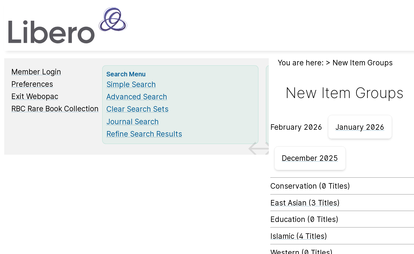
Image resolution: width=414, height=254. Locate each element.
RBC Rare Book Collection (55, 108)
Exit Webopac (34, 96)
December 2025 (310, 158)
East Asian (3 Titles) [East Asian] (305, 202)
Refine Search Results (144, 133)
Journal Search (132, 121)
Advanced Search (136, 96)
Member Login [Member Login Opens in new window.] (36, 71)
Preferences (32, 84)
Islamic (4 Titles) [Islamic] (298, 236)
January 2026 (359, 127)
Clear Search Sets (137, 109)
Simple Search (131, 84)
